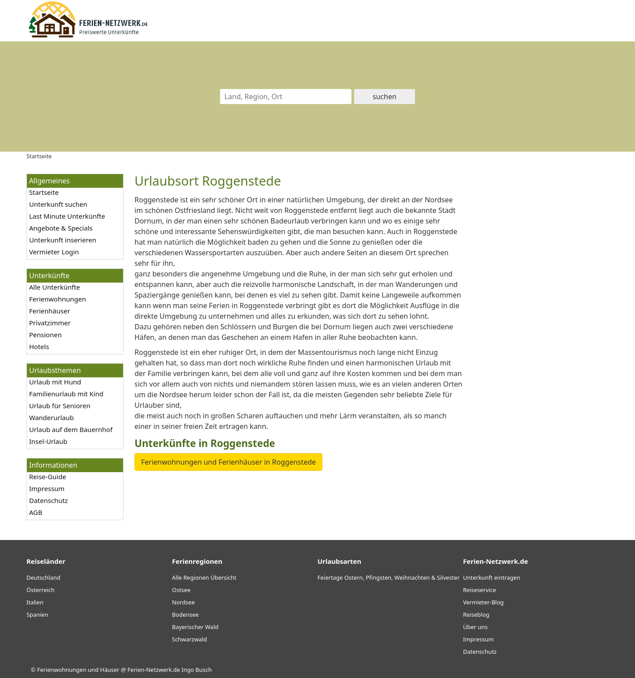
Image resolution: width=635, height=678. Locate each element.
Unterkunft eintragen (491, 577)
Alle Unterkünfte (54, 287)
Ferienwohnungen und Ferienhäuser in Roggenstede (228, 462)
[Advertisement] (541, 306)
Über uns (475, 627)
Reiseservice (479, 590)
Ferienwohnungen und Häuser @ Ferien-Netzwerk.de (108, 670)
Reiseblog (476, 614)
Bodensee (185, 614)
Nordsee (183, 602)
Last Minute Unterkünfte (67, 216)
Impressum (46, 488)
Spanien (37, 614)
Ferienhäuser (49, 310)
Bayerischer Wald (195, 627)
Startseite (44, 192)
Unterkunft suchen (58, 204)
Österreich (40, 590)
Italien (34, 602)
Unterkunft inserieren (62, 239)
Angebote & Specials (61, 228)
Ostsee (181, 590)
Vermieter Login (54, 251)
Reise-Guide (47, 476)
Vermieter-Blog (483, 602)
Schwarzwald (189, 639)
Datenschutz (48, 500)
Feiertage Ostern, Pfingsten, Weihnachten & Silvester (388, 577)
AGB (35, 512)
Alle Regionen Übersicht (204, 577)
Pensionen (45, 334)
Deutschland (43, 577)
